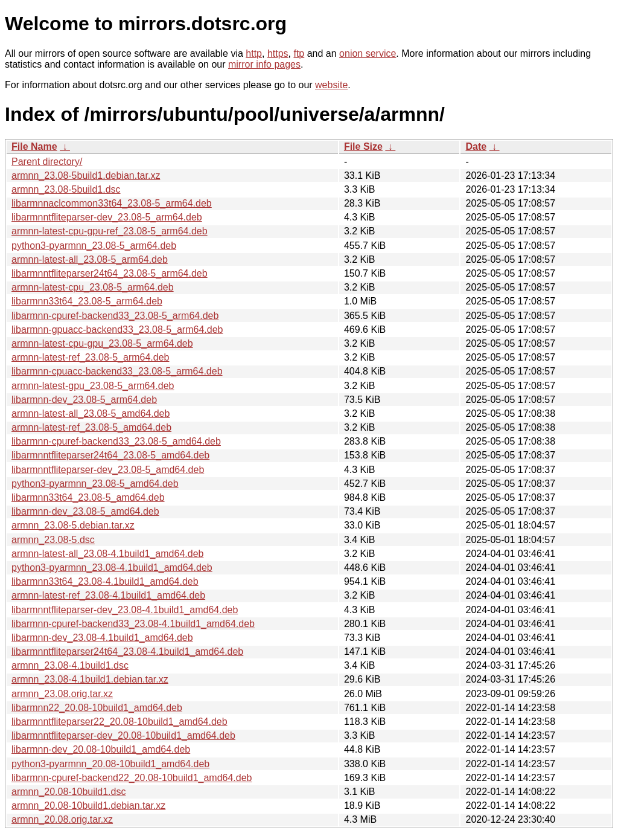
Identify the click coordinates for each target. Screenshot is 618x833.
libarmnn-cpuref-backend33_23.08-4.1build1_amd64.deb (133, 624)
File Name (34, 146)
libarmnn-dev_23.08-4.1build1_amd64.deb (102, 637)
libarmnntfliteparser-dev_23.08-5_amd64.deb (107, 470)
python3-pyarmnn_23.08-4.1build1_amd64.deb (111, 567)
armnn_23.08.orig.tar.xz (62, 694)
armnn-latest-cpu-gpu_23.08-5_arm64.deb (102, 343)
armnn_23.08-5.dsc (53, 540)
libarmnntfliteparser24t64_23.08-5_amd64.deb (110, 455)
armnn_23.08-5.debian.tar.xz (73, 525)
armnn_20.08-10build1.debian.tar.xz (88, 805)
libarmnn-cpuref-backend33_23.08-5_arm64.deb (114, 315)
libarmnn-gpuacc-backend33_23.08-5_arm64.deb (117, 329)
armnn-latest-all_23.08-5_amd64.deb (90, 413)
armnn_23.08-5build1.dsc (66, 189)
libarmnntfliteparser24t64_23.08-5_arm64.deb (109, 273)
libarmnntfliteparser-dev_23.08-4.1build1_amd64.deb (124, 610)
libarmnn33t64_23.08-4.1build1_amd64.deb (105, 581)
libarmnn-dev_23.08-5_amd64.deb (85, 511)
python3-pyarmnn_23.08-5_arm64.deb (93, 245)
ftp (298, 53)
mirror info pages (264, 64)
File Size (363, 146)
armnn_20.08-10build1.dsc (68, 791)
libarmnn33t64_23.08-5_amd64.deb (88, 497)
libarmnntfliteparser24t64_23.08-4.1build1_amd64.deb (127, 651)
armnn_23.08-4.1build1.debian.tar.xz (89, 679)
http (254, 53)
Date (475, 146)
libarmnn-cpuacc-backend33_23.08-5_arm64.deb (117, 371)
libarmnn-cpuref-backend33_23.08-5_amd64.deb (116, 441)
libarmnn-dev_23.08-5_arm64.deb (84, 399)
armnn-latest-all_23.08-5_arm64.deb (89, 259)
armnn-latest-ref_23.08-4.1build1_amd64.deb (108, 595)
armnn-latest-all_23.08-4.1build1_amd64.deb (107, 553)
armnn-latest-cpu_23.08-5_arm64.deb (92, 287)
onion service (367, 53)
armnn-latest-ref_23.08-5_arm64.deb (90, 357)
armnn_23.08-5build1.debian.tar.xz (85, 175)
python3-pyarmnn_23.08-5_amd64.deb (95, 483)
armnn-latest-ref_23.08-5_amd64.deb (91, 427)
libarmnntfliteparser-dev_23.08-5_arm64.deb (106, 217)
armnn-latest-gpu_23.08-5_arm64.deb (92, 386)
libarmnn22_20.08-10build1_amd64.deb (96, 708)
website (331, 85)
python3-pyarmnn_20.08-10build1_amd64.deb (110, 764)
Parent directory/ (46, 161)
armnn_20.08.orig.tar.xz (62, 819)
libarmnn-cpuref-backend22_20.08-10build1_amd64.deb (131, 778)
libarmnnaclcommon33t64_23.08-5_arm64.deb (111, 203)
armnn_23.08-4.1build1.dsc (70, 665)
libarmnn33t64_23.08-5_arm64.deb (86, 301)
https (277, 53)
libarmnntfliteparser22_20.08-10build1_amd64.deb (119, 721)
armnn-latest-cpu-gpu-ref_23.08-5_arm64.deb (109, 231)
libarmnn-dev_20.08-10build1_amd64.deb (100, 749)
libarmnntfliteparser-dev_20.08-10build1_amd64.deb (123, 735)
